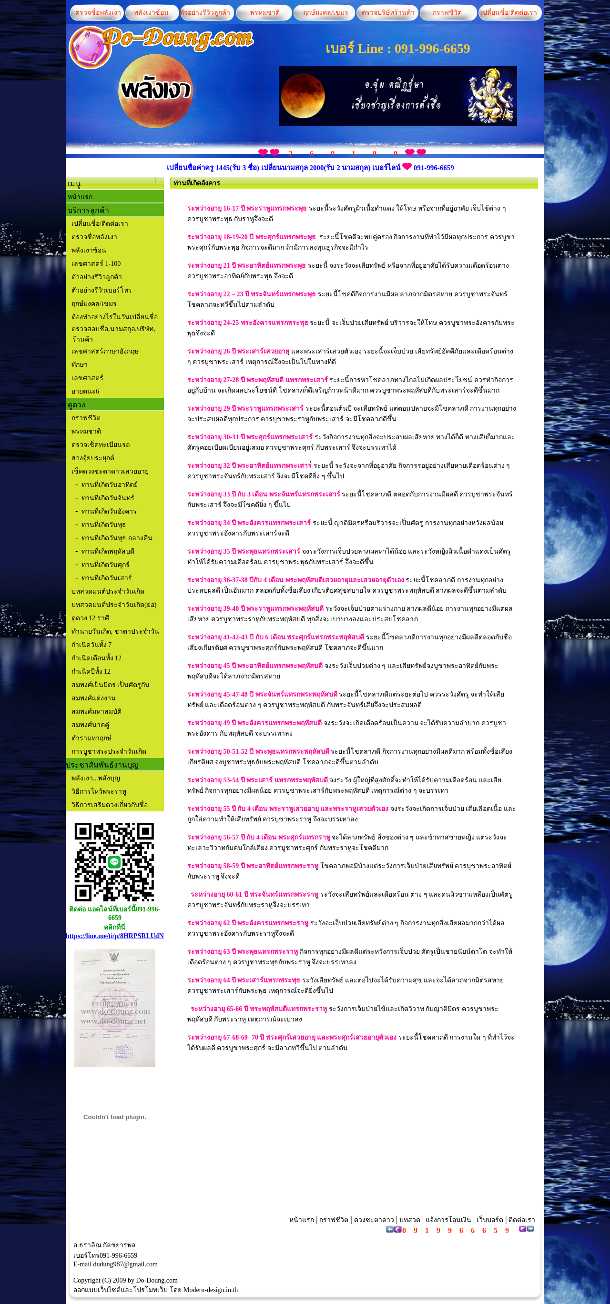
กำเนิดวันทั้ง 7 (91, 644)
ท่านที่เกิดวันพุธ (103, 524)
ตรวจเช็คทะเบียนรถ (100, 444)
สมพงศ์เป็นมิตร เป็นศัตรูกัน (110, 684)
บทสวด (409, 1219)
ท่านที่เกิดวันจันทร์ (107, 498)
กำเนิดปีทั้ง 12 (90, 671)
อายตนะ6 (85, 391)
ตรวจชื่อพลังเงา (98, 12)
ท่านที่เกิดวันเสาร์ (106, 578)
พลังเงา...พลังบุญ (95, 778)
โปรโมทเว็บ (150, 1290)
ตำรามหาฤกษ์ (91, 738)
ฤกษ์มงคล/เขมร (324, 12)
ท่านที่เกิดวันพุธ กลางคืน (116, 538)
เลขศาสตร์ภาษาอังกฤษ (105, 351)
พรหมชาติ (265, 12)
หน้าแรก (80, 197)
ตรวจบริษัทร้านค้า (388, 12)
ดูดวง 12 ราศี (89, 618)
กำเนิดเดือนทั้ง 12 (96, 658)
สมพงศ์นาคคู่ (89, 724)
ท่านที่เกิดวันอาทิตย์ (109, 484)
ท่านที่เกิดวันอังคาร (109, 511)
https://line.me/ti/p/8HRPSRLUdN (115, 936)
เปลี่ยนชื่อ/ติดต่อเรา (507, 12)
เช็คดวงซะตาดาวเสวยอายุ (110, 471)
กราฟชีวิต (447, 12)
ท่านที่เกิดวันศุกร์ (105, 564)
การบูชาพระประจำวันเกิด (108, 751)
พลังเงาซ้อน (151, 12)
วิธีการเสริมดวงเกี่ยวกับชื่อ (109, 805)
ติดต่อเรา (521, 1219)
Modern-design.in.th (210, 1290)
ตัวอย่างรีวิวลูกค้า (205, 12)
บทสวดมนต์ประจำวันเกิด (107, 591)
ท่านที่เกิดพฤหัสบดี (107, 551)
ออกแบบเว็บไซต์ (97, 1290)
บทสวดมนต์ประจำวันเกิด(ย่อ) (113, 604)
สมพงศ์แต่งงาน (93, 698)
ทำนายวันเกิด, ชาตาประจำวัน (114, 631)
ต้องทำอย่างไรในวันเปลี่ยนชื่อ (114, 317)
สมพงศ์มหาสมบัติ (96, 711)
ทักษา (79, 364)
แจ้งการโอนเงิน (448, 1219)
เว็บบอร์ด (490, 1219)
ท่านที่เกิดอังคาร (196, 183)
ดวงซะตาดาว (374, 1219)
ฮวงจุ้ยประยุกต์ (92, 458)
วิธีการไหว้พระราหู (98, 791)
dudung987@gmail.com (125, 1264)
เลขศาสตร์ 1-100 (96, 263)
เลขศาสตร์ (87, 378)
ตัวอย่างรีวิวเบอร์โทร (101, 290)
